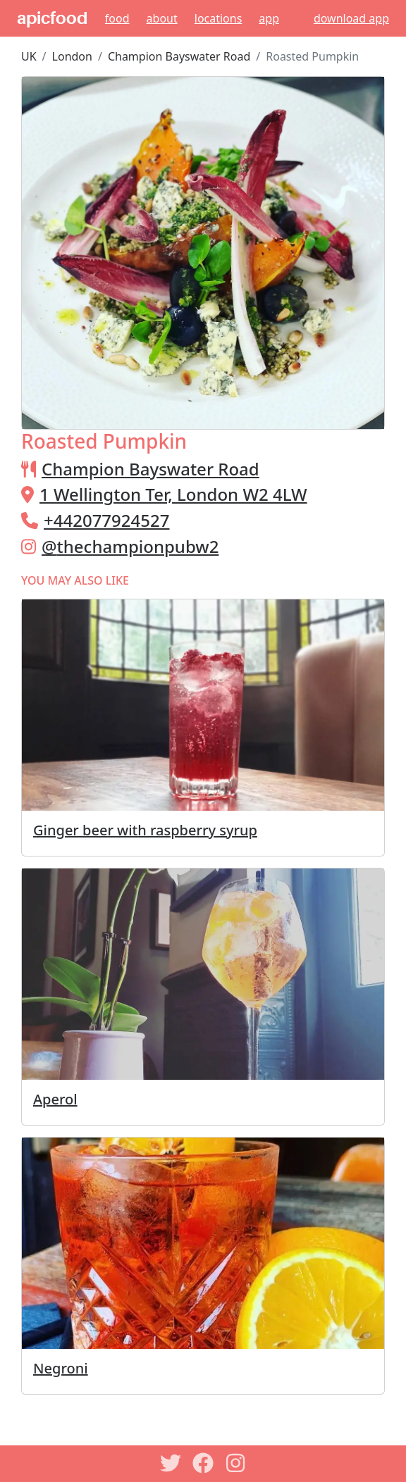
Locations (218, 18)
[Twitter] (170, 1463)
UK (29, 56)
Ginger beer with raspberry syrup (145, 830)
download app (351, 18)
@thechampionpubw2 (130, 546)
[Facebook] (203, 1463)
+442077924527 (106, 520)
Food (117, 18)
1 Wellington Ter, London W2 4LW (173, 494)
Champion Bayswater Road (179, 56)
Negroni (60, 1368)
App (269, 18)
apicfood (52, 18)
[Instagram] (235, 1463)
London (72, 56)
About (162, 18)
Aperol (55, 1099)
